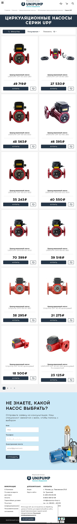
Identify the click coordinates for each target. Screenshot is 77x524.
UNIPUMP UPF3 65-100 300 (57, 192)
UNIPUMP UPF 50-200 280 (19, 76)
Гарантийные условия (12, 500)
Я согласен (28, 519)
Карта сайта (32, 492)
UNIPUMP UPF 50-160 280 (57, 134)
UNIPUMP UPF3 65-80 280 (57, 250)
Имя (7, 426)
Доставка (8, 495)
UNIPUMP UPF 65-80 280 (57, 76)
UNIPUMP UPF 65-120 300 (19, 134)
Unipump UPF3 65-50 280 (19, 307)
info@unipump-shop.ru (52, 500)
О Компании (9, 490)
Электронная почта (14, 444)
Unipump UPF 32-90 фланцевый (19, 365)
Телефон (9, 435)
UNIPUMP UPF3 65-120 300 (19, 250)
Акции (29, 490)
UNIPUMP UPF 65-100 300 (19, 192)
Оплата (7, 498)
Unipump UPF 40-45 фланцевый (57, 307)
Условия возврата (11, 492)
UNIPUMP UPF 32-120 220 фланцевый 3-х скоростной (57, 366)
